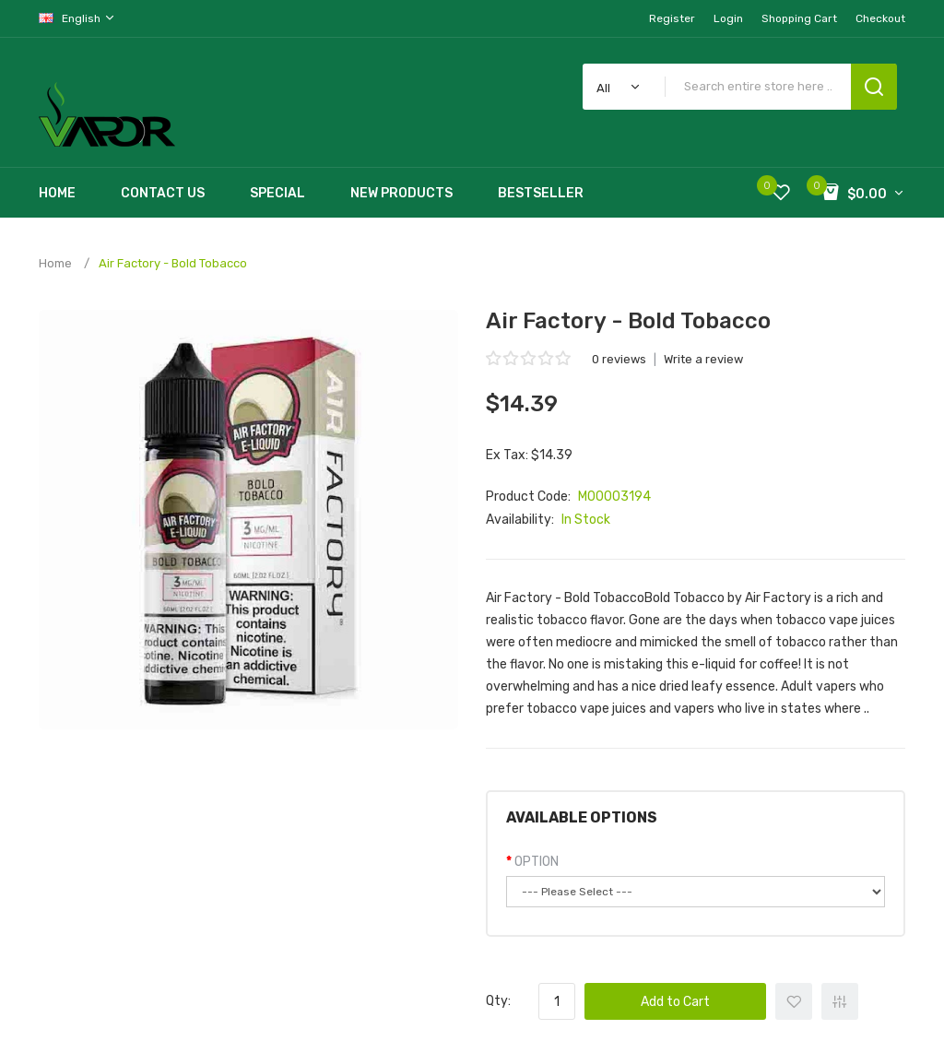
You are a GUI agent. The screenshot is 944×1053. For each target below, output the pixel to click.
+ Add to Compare (839, 1001)
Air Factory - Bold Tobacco (173, 263)
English (77, 18)
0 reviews (619, 359)
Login (728, 18)
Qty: (498, 1001)
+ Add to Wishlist (793, 1001)
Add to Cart (675, 1002)
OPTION (536, 862)
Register (672, 18)
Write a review (703, 359)
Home (55, 263)
